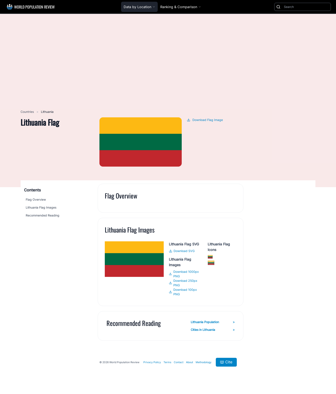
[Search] (306, 7)
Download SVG (182, 251)
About (189, 362)
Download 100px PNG (183, 292)
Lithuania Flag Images (41, 207)
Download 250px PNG (183, 283)
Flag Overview (36, 199)
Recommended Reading (42, 215)
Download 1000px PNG (184, 274)
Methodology (204, 362)
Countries (28, 111)
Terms (167, 362)
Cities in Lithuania (213, 330)
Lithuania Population (213, 322)
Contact (178, 362)
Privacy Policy (152, 362)
